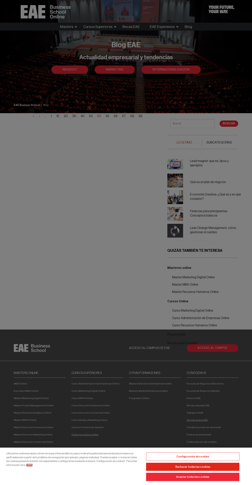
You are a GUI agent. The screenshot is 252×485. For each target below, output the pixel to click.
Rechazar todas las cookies (192, 467)
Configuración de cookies (192, 456)
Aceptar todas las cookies (192, 477)
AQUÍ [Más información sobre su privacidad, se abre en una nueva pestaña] (29, 465)
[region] (126, 466)
